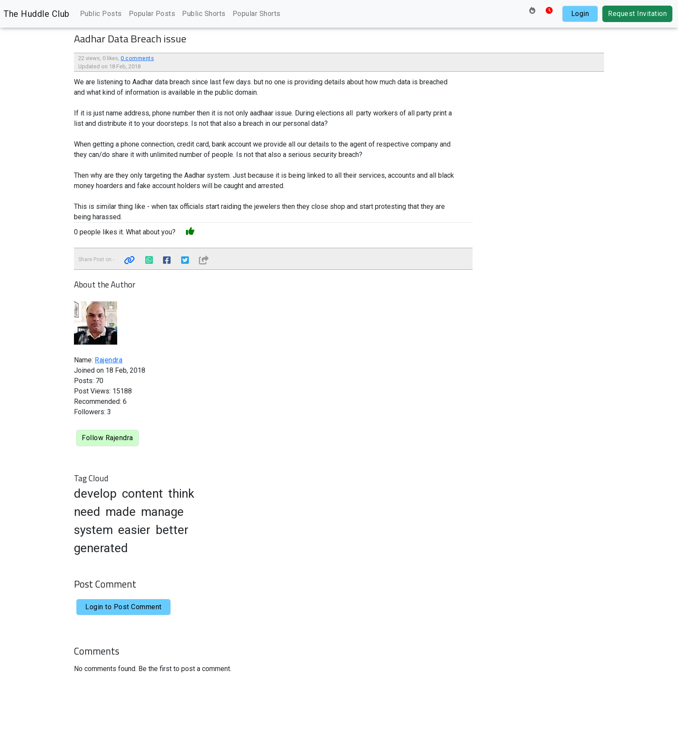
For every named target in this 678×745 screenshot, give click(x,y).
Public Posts (101, 14)
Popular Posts (152, 14)
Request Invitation (637, 14)
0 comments (137, 58)
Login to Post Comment (123, 607)
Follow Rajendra (107, 438)
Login (580, 14)
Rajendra (108, 360)
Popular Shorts (257, 14)
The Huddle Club (36, 14)
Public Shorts (204, 14)
